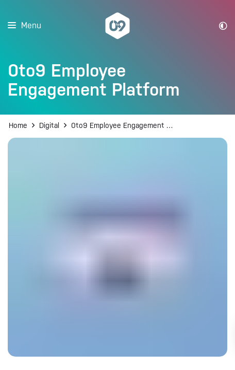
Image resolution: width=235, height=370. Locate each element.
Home (18, 125)
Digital (49, 125)
